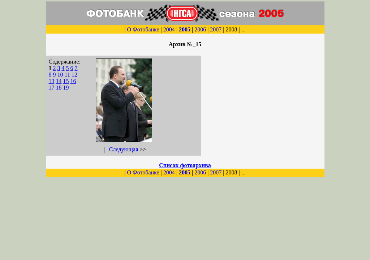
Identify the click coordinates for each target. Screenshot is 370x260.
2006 (200, 29)
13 (52, 81)
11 (67, 75)
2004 (169, 29)
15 (66, 81)
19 (66, 87)
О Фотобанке (143, 29)
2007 (215, 29)
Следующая (123, 149)
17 (52, 87)
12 (74, 75)
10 (60, 75)
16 (73, 81)
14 (59, 81)
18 (59, 87)
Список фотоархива (185, 165)
